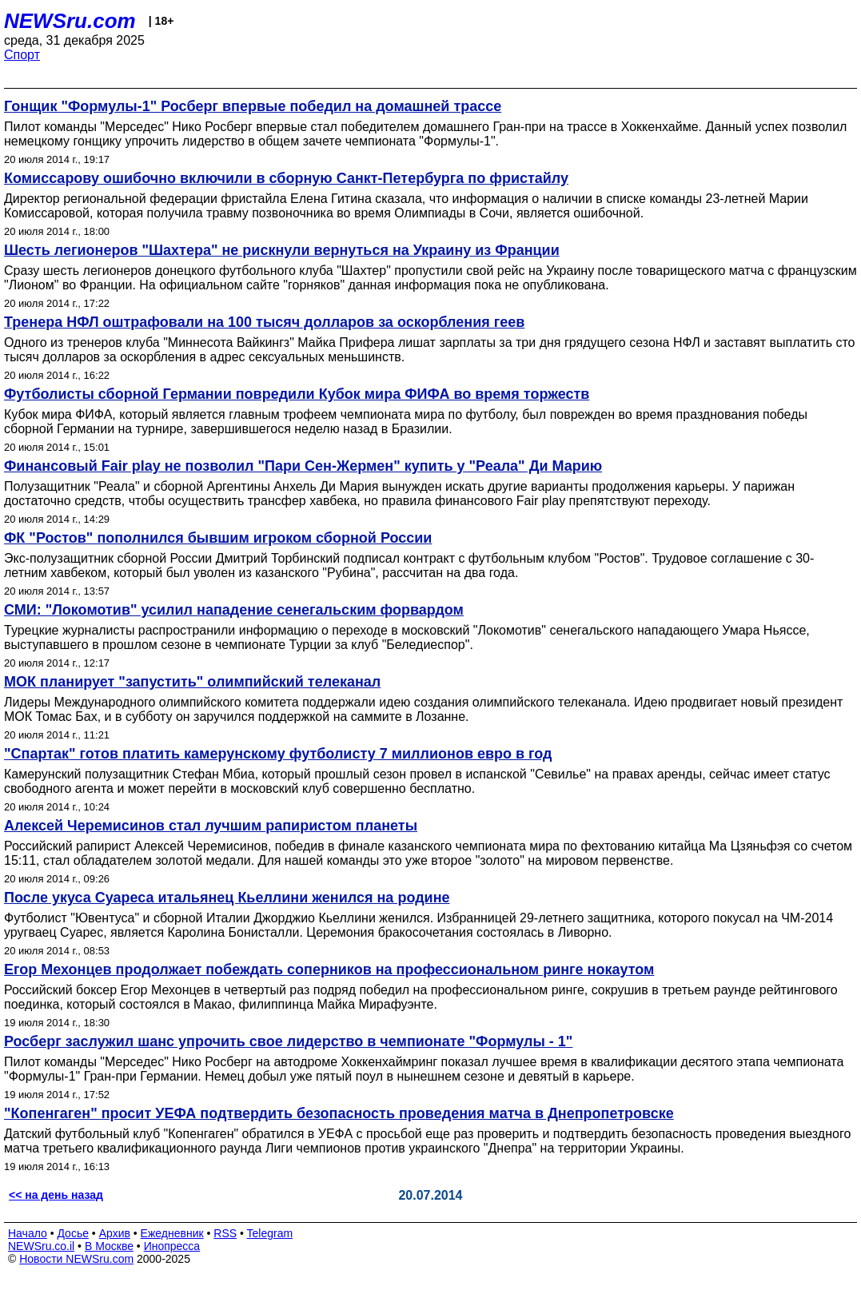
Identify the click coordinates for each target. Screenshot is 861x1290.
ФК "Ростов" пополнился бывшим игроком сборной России (218, 538)
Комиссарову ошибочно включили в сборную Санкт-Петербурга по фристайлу (286, 178)
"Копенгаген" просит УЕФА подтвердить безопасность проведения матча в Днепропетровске (339, 1113)
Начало (27, 1233)
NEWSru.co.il (41, 1246)
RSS (225, 1233)
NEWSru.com (70, 21)
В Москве (109, 1246)
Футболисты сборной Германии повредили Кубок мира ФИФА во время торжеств (296, 394)
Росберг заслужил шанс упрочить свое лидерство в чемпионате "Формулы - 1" (288, 1041)
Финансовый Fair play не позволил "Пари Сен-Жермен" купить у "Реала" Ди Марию (303, 466)
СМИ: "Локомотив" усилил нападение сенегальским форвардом (234, 610)
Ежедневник (172, 1233)
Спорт (22, 55)
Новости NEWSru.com (76, 1258)
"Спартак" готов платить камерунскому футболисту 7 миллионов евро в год (278, 754)
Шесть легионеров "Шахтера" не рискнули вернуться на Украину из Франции (282, 250)
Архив (114, 1233)
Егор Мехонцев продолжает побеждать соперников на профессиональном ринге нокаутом (329, 969)
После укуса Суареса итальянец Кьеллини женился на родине (227, 898)
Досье (73, 1233)
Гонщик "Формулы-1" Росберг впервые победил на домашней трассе (252, 106)
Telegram (270, 1233)
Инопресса (172, 1246)
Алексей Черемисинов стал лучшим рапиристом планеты (210, 826)
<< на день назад (56, 1194)
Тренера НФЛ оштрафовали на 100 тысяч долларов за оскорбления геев (264, 322)
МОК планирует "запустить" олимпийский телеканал (192, 682)
